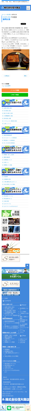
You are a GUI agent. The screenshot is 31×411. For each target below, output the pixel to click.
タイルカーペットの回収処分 (10, 137)
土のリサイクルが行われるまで (11, 206)
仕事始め (6, 76)
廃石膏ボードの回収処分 (9, 140)
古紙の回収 (6, 201)
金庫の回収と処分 (8, 108)
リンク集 (22, 330)
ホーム (3, 14)
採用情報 (22, 326)
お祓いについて (7, 123)
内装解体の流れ (7, 179)
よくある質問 (6, 85)
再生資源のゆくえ (8, 198)
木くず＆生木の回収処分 (9, 143)
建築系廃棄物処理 (8, 135)
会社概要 (22, 321)
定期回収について (8, 159)
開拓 (26, 76)
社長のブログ (23, 339)
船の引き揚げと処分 (8, 113)
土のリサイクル (7, 203)
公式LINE (22, 342)
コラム (22, 332)
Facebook (22, 340)
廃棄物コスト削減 (8, 165)
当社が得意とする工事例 (9, 184)
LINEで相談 (15, 94)
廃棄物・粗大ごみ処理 (9, 154)
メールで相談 (14, 90)
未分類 (8, 14)
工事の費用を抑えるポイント (10, 181)
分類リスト (6, 162)
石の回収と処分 (7, 110)
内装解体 (6, 176)
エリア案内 (23, 311)
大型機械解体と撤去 (8, 115)
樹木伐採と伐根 (7, 118)
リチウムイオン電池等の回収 (10, 121)
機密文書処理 (7, 157)
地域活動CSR (23, 320)
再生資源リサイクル (8, 196)
